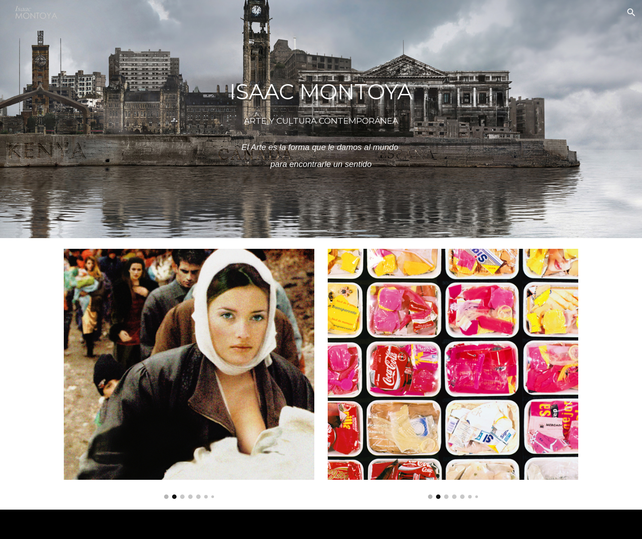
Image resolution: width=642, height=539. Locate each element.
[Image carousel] (189, 374)
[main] (321, 119)
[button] (631, 12)
